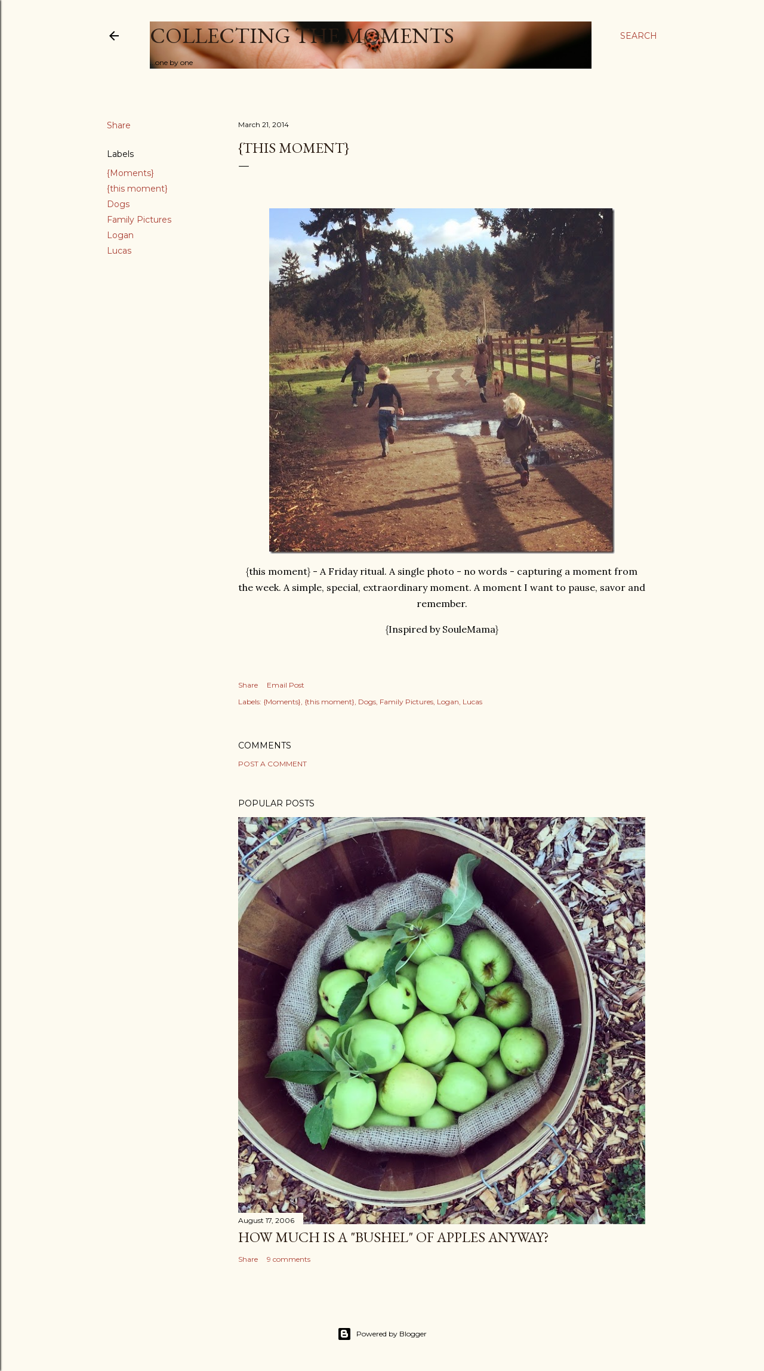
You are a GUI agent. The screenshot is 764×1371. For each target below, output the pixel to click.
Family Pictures (139, 219)
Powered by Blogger (382, 1334)
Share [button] (119, 125)
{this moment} (137, 188)
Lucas (119, 250)
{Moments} (130, 173)
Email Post (285, 684)
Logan (120, 235)
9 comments (288, 1259)
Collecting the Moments (302, 35)
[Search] (638, 35)
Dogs (118, 204)
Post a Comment (272, 763)
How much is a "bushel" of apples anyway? (393, 1237)
